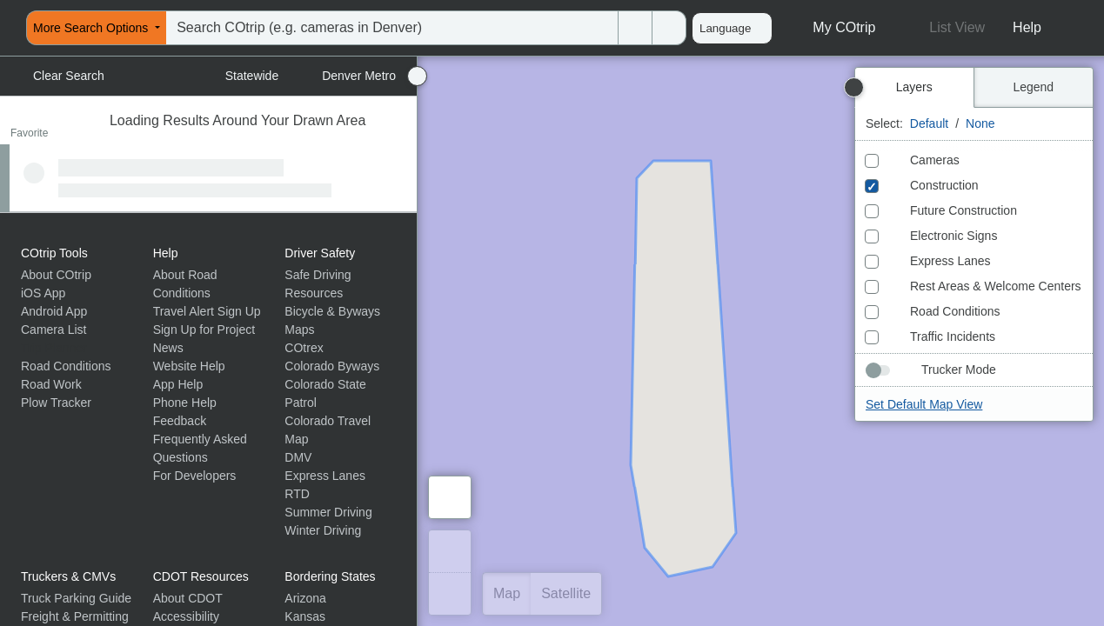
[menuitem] (5, 28)
